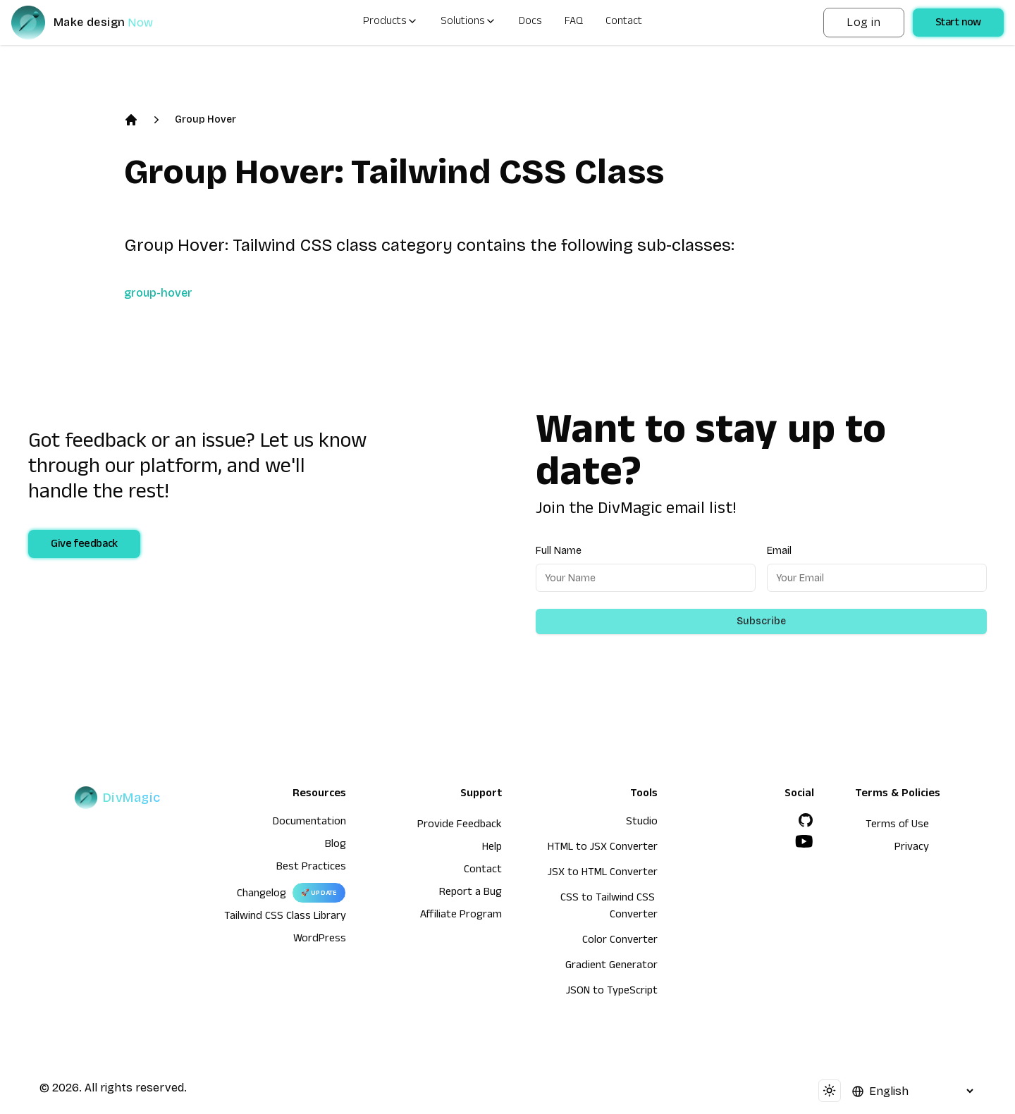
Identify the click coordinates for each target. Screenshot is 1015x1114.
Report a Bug (470, 893)
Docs (530, 22)
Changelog (261, 894)
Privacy (911, 848)
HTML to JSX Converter (603, 848)
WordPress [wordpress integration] (319, 940)
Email (779, 551)
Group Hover (205, 119)
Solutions (468, 22)
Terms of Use (897, 825)
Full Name (559, 551)
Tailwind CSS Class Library (285, 917)
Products (390, 22)
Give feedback (84, 545)
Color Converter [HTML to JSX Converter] (620, 941)
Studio (642, 823)
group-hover (158, 292)
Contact (623, 22)
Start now (958, 24)
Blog (335, 845)
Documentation (309, 823)
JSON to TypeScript (612, 992)
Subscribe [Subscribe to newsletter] (761, 621)
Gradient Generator (611, 966)
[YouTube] (804, 841)
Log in (863, 22)
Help (492, 848)
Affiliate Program (461, 916)
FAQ (574, 22)
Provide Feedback (459, 825)
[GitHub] (805, 820)
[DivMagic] (96, 22)
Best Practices (311, 868)
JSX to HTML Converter (603, 873)
